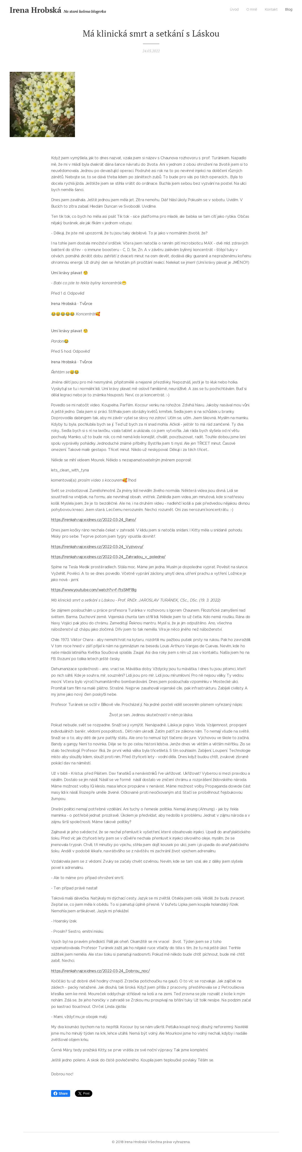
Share (61, 1093)
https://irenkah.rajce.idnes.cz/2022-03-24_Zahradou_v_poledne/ (108, 557)
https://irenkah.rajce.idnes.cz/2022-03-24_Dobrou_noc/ (100, 970)
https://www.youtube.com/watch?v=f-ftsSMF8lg (93, 590)
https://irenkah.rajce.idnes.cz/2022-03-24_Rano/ (93, 519)
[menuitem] (270, 10)
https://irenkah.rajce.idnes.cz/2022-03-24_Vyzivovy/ (97, 546)
